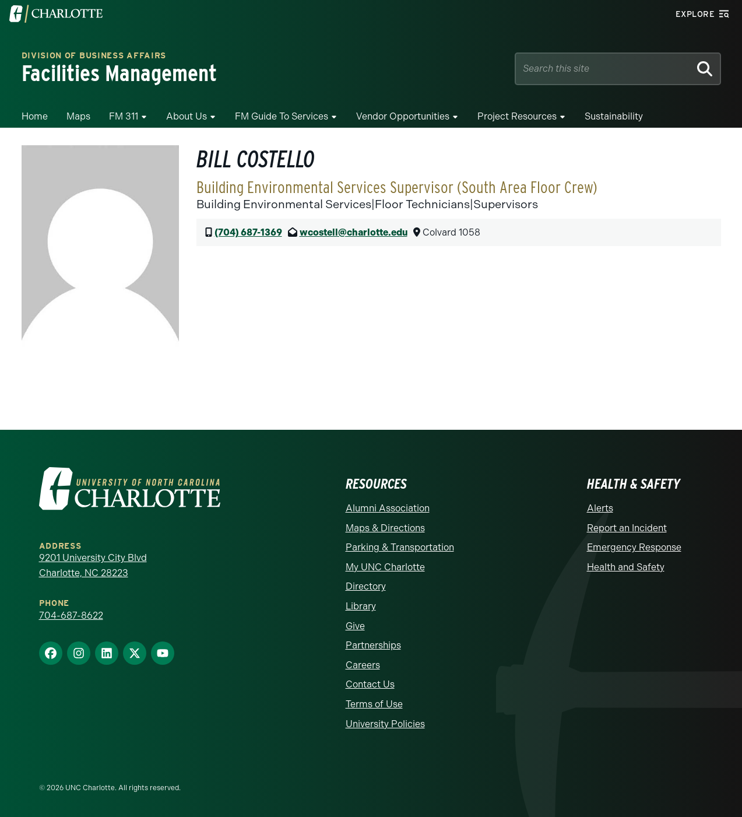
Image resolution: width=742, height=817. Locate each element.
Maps (78, 116)
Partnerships (373, 645)
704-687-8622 (71, 615)
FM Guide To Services (281, 116)
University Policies (385, 724)
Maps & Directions (385, 528)
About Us (186, 116)
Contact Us (370, 684)
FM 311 (123, 116)
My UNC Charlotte (385, 567)
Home (35, 116)
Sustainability (614, 116)
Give (355, 626)
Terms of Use (374, 704)
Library (361, 606)
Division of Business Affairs (94, 55)
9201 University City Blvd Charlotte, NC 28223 (93, 565)
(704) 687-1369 (248, 232)
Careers (363, 665)
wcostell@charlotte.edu (353, 232)
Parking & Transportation (400, 547)
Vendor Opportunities (402, 116)
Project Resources (517, 116)
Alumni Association (388, 508)
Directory (366, 586)
